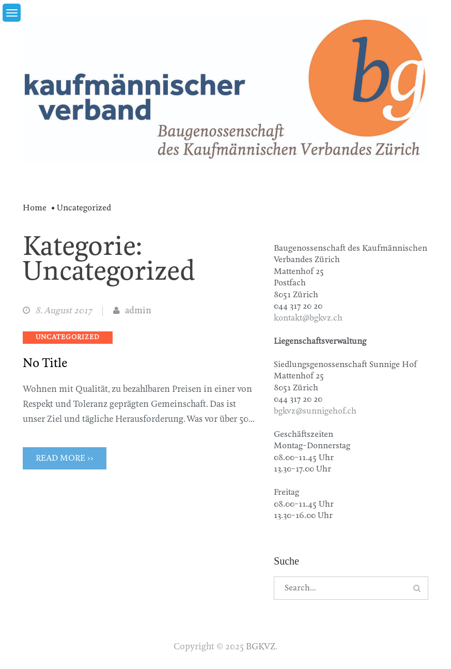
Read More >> (65, 458)
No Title (45, 364)
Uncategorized (68, 337)
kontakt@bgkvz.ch (308, 318)
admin (138, 311)
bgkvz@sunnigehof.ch (315, 411)
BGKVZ (260, 647)
